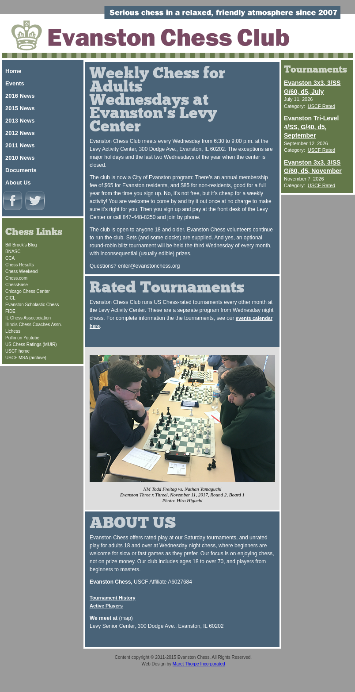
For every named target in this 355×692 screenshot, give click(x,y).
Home (13, 71)
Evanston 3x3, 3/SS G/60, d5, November (313, 167)
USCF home (17, 351)
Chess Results (19, 264)
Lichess (12, 331)
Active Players (106, 605)
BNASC (12, 251)
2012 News (20, 133)
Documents (21, 170)
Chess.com (16, 278)
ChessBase (16, 284)
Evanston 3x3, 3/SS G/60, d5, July (312, 87)
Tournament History (113, 597)
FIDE (10, 311)
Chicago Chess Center (27, 291)
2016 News (20, 95)
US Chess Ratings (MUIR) (31, 344)
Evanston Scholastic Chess (32, 304)
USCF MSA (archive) (25, 357)
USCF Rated (321, 106)
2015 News (20, 108)
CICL (10, 298)
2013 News (20, 120)
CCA (10, 258)
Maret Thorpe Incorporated (199, 663)
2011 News (20, 145)
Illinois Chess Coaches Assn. (33, 324)
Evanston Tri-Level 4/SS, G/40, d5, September (311, 127)
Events (14, 83)
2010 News (20, 157)
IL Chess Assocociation (28, 317)
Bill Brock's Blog (21, 244)
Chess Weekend (21, 271)
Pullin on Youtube (22, 337)
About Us (18, 182)
